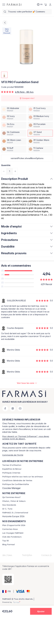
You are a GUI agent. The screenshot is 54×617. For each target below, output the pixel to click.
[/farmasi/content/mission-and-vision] (13, 501)
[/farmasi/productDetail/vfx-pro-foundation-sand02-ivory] (13, 117)
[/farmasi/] (14, 4)
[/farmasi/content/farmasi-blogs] (8, 544)
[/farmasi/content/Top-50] (5, 541)
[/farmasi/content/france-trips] (12, 533)
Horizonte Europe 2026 (13, 516)
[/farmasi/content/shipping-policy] (11, 469)
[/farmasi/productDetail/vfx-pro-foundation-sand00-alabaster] (13, 109)
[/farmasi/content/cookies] (15, 484)
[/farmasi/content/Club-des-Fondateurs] (11, 537)
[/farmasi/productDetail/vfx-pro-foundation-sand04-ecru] (13, 125)
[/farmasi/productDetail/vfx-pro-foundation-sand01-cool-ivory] (40, 109)
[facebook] (5, 408)
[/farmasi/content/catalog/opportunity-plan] (13, 525)
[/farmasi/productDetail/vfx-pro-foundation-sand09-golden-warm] (40, 141)
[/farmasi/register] (27, 437)
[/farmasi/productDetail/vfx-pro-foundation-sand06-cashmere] (13, 133)
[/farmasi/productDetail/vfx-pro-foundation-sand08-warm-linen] (13, 141)
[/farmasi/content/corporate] (15, 513)
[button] (27, 158)
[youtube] (20, 408)
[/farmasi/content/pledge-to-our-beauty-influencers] (7, 509)
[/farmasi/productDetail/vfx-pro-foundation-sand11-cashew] (40, 149)
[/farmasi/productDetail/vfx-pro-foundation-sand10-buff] (13, 149)
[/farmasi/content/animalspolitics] (22, 477)
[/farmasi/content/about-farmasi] (11, 497)
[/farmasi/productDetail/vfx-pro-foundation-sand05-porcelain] (40, 125)
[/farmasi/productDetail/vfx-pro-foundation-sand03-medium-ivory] (40, 117)
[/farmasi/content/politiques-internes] (11, 473)
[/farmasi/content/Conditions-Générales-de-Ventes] (17, 480)
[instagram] (13, 408)
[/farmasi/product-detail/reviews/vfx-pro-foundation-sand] (27, 383)
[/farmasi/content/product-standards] (9, 505)
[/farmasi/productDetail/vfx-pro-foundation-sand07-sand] (40, 133)
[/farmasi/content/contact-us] (10, 529)
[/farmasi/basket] (45, 4)
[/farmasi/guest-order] (12, 455)
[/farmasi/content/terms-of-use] (11, 465)
